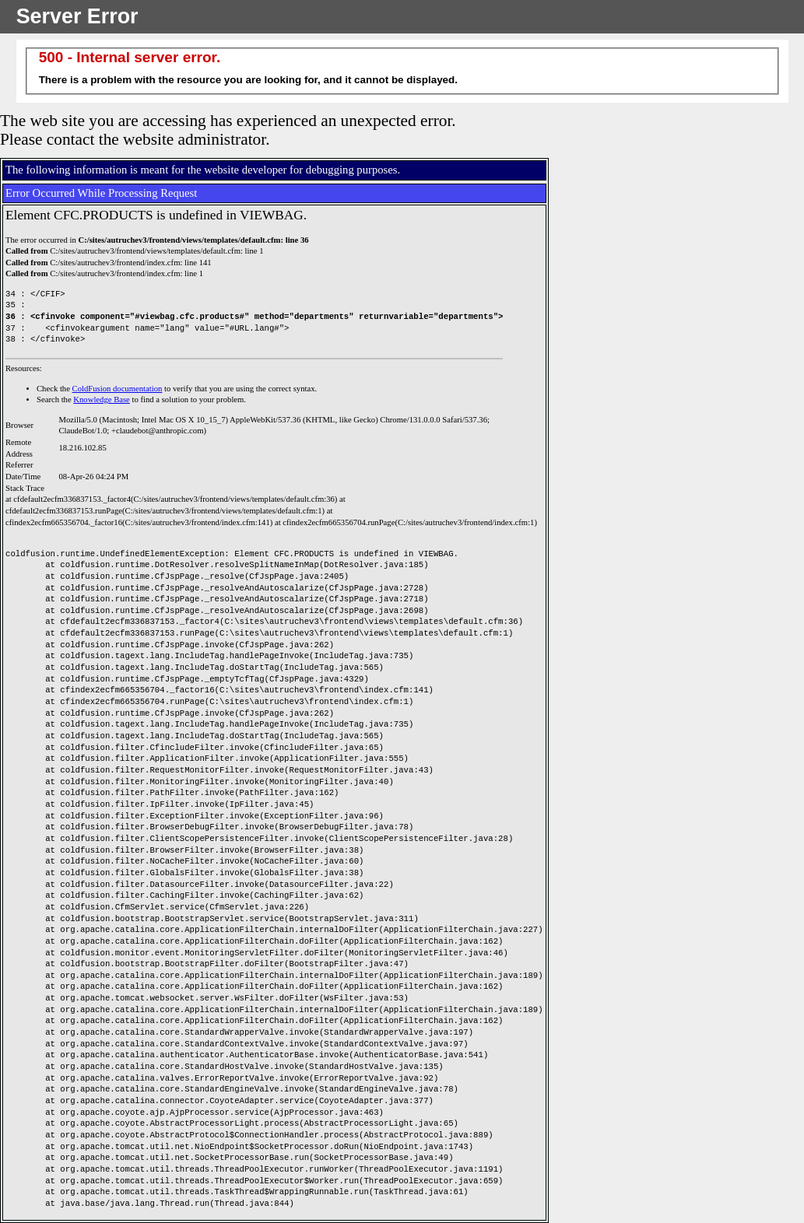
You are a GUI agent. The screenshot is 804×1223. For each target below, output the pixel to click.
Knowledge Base (101, 399)
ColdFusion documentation (117, 388)
